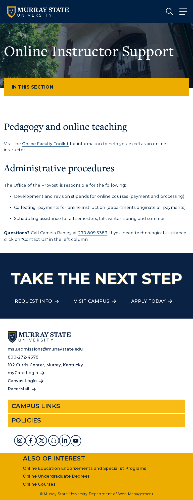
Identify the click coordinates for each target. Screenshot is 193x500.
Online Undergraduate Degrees (56, 476)
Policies (26, 420)
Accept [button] (170, 492)
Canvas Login (22, 380)
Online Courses (39, 484)
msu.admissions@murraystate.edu (45, 349)
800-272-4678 (23, 357)
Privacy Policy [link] (137, 492)
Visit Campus (92, 301)
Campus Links (36, 406)
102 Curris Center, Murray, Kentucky (45, 365)
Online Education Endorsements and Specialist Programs (84, 468)
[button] (188, 488)
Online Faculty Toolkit (45, 143)
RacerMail (18, 389)
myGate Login (23, 372)
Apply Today (148, 301)
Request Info (33, 301)
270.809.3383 (92, 232)
